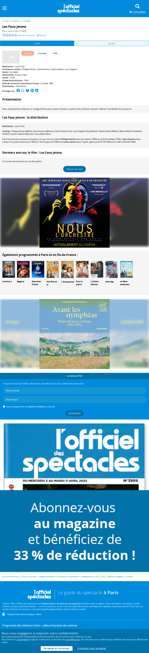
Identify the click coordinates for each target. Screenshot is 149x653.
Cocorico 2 (7, 281)
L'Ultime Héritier (95, 283)
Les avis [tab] (111, 43)
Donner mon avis (75, 169)
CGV (97, 576)
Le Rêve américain (124, 283)
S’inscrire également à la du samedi (30, 406)
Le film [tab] (37, 43)
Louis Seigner (71, 69)
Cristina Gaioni (57, 69)
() (21, 131)
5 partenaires (23, 639)
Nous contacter (30, 576)
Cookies (129, 576)
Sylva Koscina (43, 69)
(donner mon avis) (26, 35)
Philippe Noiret (29, 69)
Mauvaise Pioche (36, 283)
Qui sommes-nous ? (11, 576)
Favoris (41, 35)
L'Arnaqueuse (67, 281)
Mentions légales (115, 576)
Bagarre (20, 281)
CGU (103, 576)
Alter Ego (109, 281)
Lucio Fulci (19, 66)
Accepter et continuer (56, 648)
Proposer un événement (68, 576)
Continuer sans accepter (91, 648)
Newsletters (87, 576)
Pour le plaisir (79, 283)
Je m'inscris (75, 413)
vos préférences (72, 639)
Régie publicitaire (47, 576)
